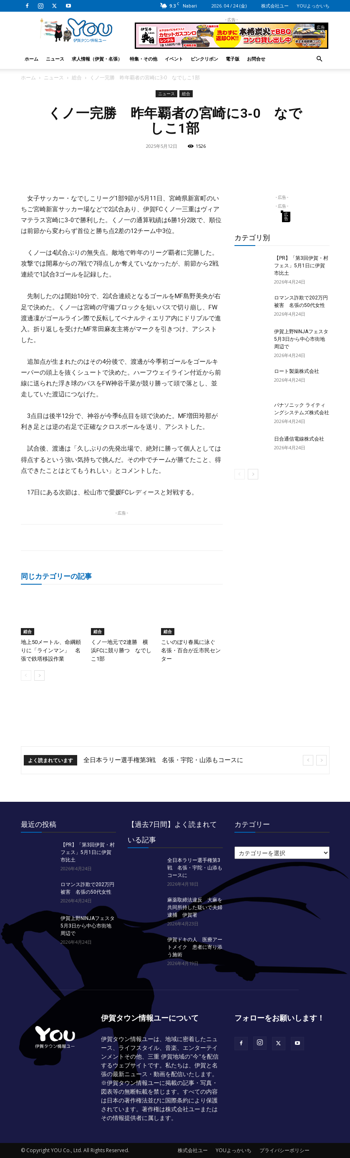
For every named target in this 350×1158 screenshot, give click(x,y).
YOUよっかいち (313, 6)
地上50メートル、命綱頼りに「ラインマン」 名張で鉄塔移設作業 (51, 650)
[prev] (308, 760)
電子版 (232, 59)
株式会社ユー (275, 6)
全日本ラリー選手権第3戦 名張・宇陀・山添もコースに (163, 760)
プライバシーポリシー (284, 1150)
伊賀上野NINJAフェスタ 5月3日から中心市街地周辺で (303, 339)
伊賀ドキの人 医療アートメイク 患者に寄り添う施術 (194, 947)
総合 (77, 77)
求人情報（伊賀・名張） (97, 59)
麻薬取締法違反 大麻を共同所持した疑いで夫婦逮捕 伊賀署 (194, 907)
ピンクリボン (204, 59)
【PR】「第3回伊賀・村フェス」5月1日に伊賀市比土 (301, 265)
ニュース (55, 59)
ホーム (31, 59)
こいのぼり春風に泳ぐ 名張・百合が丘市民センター (191, 650)
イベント (174, 59)
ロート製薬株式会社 (296, 371)
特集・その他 (143, 59)
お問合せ (256, 59)
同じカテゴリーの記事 (56, 576)
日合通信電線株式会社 (299, 439)
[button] (320, 59)
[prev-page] (26, 675)
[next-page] (39, 675)
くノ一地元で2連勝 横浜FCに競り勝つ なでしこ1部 (121, 650)
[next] (321, 760)
